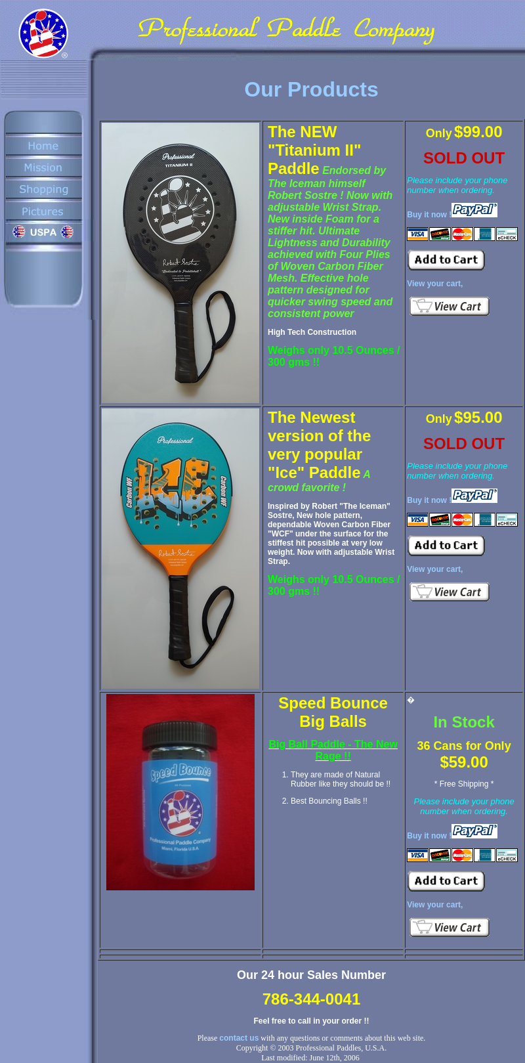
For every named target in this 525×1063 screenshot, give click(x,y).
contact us (239, 1038)
